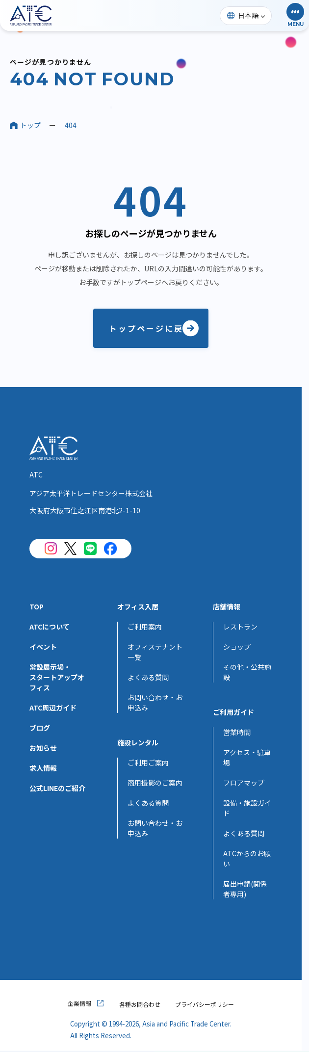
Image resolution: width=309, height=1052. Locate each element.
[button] (295, 15)
